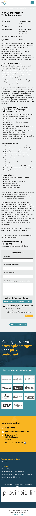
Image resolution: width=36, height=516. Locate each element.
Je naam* (7, 256)
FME (19, 194)
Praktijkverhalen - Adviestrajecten (12, 471)
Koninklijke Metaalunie (9, 194)
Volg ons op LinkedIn (25, 442)
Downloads (5, 480)
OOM (29, 196)
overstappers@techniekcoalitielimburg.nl (15, 246)
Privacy (22, 514)
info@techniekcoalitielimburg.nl (17, 431)
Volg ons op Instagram (27, 442)
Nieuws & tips (6, 469)
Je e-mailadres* (9, 273)
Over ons (4, 462)
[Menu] (32, 3)
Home (5, 8)
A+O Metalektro (6, 198)
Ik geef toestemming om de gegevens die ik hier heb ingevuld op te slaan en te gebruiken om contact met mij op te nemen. (19, 307)
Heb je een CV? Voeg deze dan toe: (16, 298)
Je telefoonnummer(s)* (11, 264)
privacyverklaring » (26, 312)
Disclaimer (15, 514)
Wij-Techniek (19, 198)
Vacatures (10, 8)
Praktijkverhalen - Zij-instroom (11, 477)
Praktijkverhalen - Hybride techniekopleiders (16, 474)
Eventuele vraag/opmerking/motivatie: (17, 281)
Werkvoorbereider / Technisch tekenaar (24, 8)
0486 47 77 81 (9, 244)
